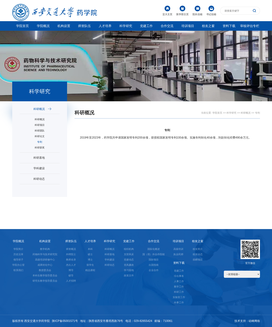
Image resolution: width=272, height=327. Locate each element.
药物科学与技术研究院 (45, 254)
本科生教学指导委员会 (45, 275)
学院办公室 (18, 264)
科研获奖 (40, 147)
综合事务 (179, 276)
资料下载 (229, 26)
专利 (39, 141)
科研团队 (40, 130)
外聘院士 (71, 254)
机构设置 (64, 26)
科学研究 (125, 26)
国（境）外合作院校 (153, 254)
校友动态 (198, 254)
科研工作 (179, 291)
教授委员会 (45, 270)
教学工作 (179, 286)
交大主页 (167, 11)
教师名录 (71, 259)
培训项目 (187, 26)
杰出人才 (71, 264)
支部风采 (129, 254)
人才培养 (105, 26)
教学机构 (45, 249)
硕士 (90, 254)
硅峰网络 (254, 320)
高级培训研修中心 (45, 259)
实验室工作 (179, 297)
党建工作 (146, 26)
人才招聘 (71, 280)
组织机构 (129, 249)
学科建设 (42, 168)
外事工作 (179, 302)
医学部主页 (182, 11)
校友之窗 (208, 26)
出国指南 (154, 264)
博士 (90, 259)
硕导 (70, 275)
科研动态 (42, 178)
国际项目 (154, 259)
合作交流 (167, 26)
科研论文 (40, 136)
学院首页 (22, 26)
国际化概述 (153, 249)
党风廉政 (129, 264)
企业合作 (154, 270)
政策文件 (129, 275)
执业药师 (178, 254)
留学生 (90, 264)
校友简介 (198, 249)
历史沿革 (18, 254)
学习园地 (129, 270)
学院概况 (43, 26)
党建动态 (129, 259)
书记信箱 (211, 11)
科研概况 (42, 108)
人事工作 (179, 281)
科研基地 (42, 157)
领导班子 (18, 259)
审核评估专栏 (249, 26)
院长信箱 (197, 11)
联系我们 (18, 270)
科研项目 (40, 125)
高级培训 (178, 249)
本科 (90, 249)
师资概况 (71, 249)
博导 (70, 270)
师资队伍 (84, 26)
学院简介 (18, 249)
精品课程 (90, 270)
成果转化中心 (45, 264)
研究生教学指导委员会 (45, 280)
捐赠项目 (198, 259)
